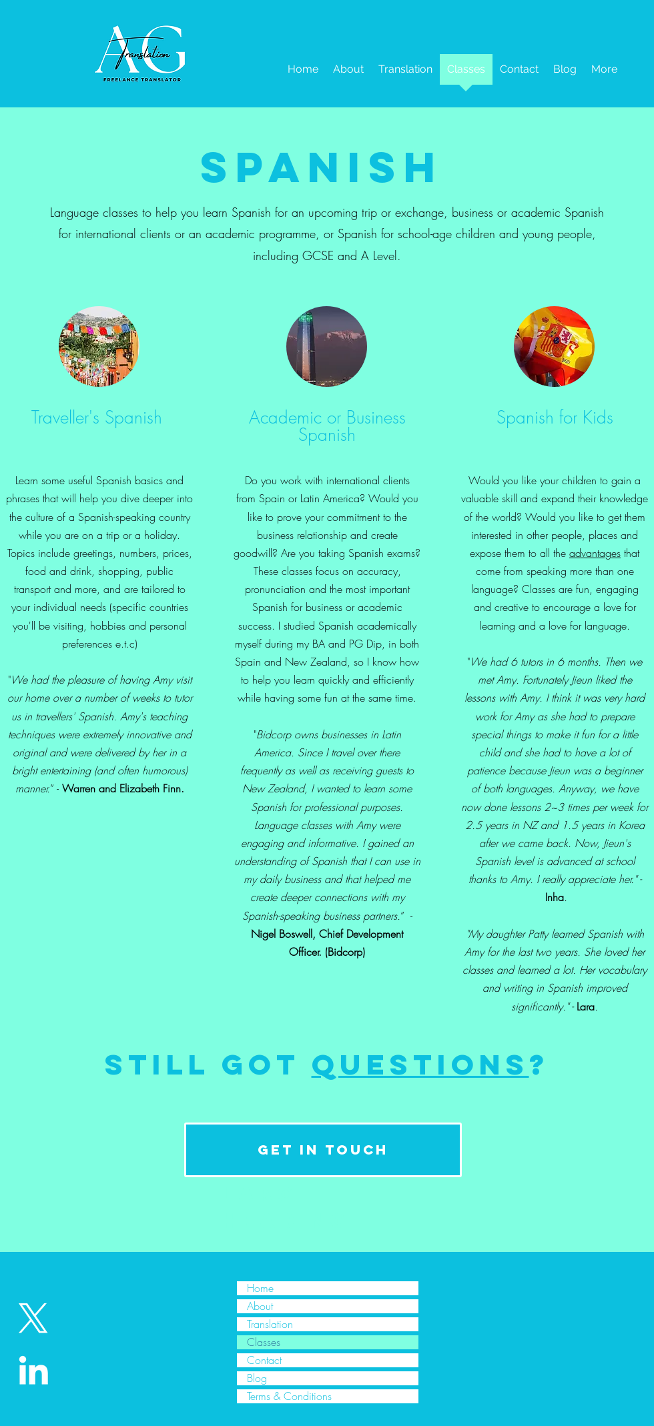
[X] (33, 1318)
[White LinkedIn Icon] (33, 1370)
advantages (595, 553)
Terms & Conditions (289, 1396)
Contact (264, 1360)
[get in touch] (323, 1150)
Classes (263, 1342)
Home (260, 1288)
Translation (270, 1324)
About (260, 1306)
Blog (257, 1378)
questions (420, 1064)
